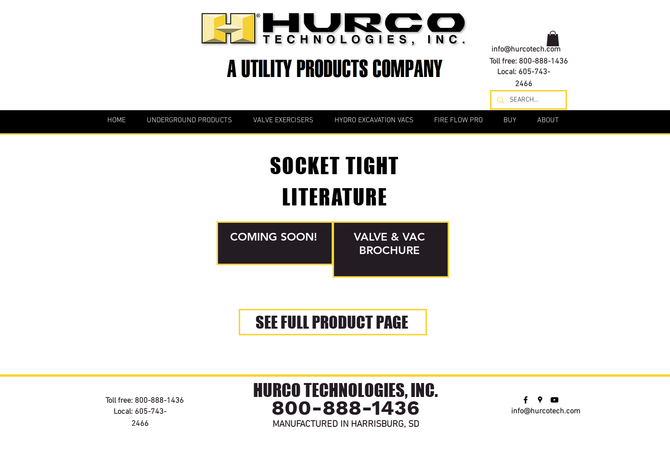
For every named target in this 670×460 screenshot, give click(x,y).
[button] (552, 38)
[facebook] (508, 20)
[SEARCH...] (527, 100)
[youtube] (537, 20)
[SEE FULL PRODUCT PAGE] (333, 322)
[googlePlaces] (523, 20)
